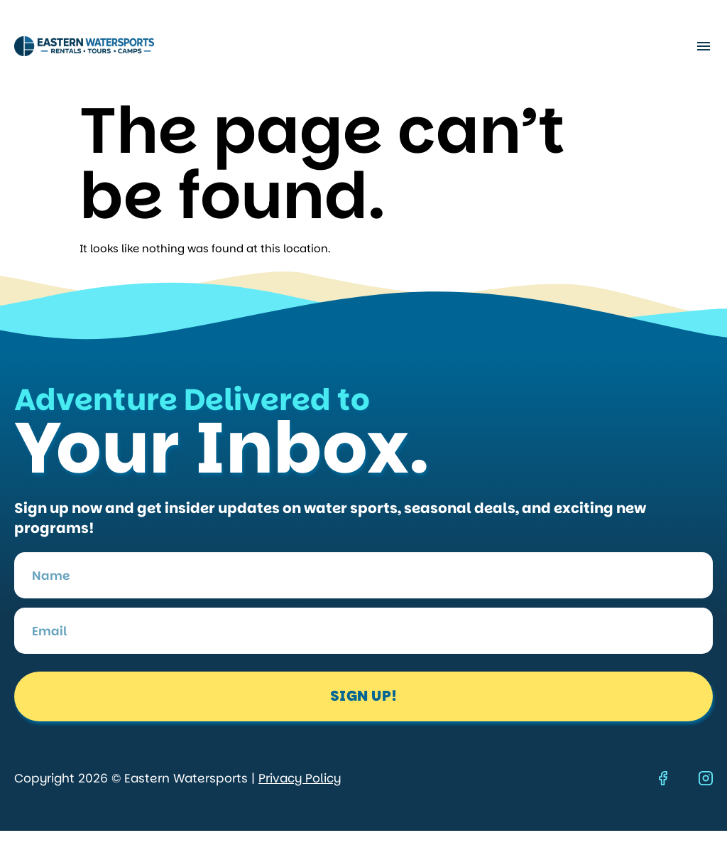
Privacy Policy (299, 778)
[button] (703, 46)
